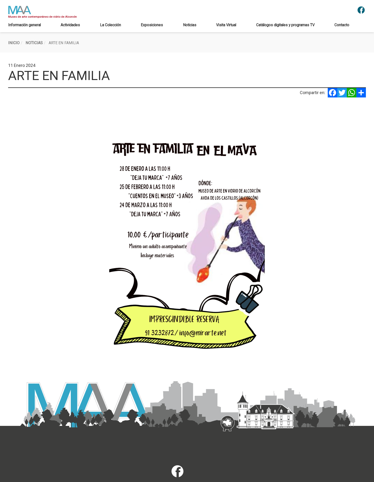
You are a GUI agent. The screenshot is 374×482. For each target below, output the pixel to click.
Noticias (189, 25)
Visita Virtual (226, 25)
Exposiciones (152, 25)
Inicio (14, 43)
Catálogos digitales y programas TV (285, 25)
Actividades (70, 25)
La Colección (110, 25)
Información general (24, 25)
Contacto (341, 25)
